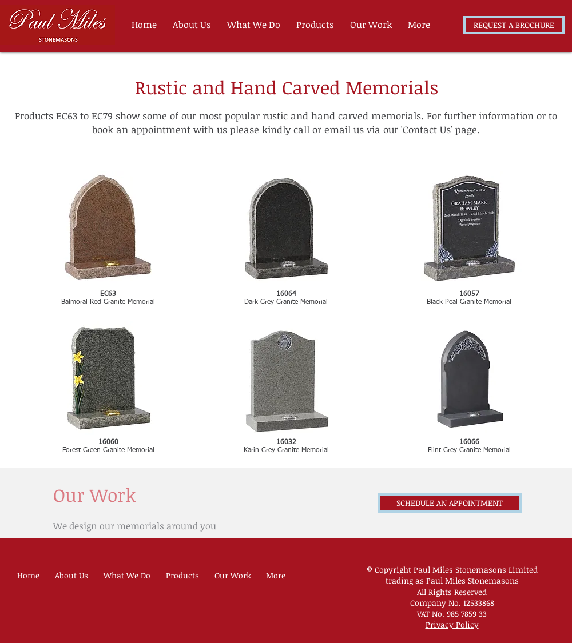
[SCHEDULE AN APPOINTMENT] (450, 503)
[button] (317, 24)
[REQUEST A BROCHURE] (514, 25)
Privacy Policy (452, 624)
